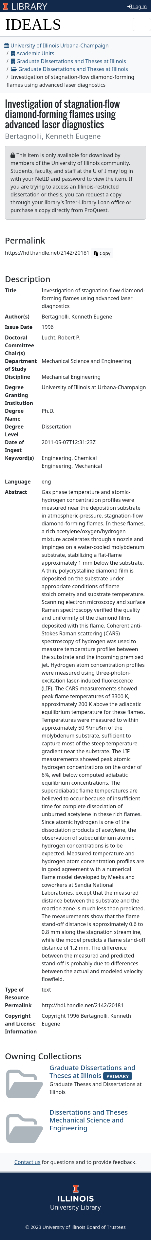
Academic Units (32, 53)
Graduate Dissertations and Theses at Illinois (68, 61)
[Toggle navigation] (142, 24)
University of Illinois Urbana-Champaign (56, 45)
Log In (137, 6)
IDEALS (33, 24)
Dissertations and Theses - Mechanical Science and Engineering (90, 1120)
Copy (102, 253)
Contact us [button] (27, 1162)
